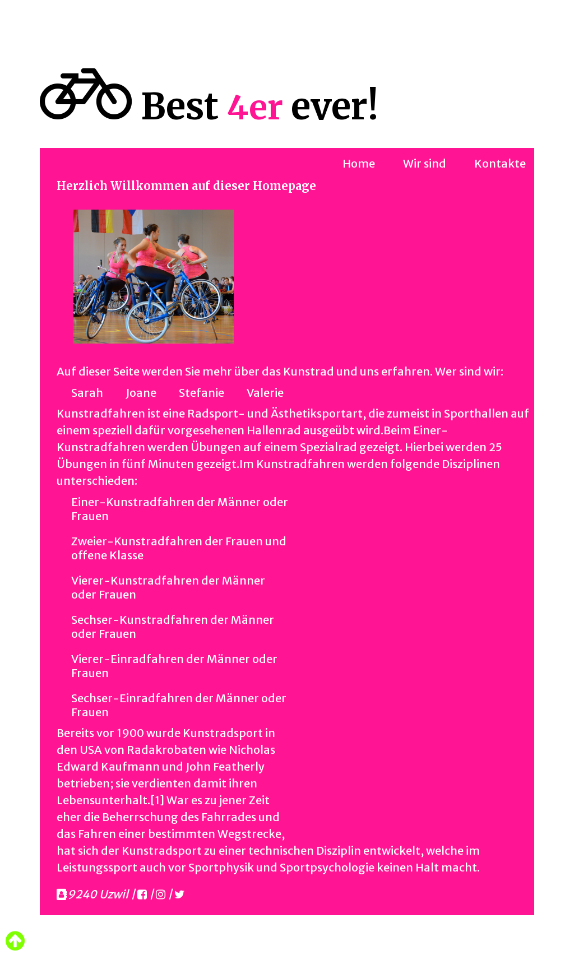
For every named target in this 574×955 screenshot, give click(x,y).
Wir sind (424, 163)
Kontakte (500, 163)
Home (358, 163)
